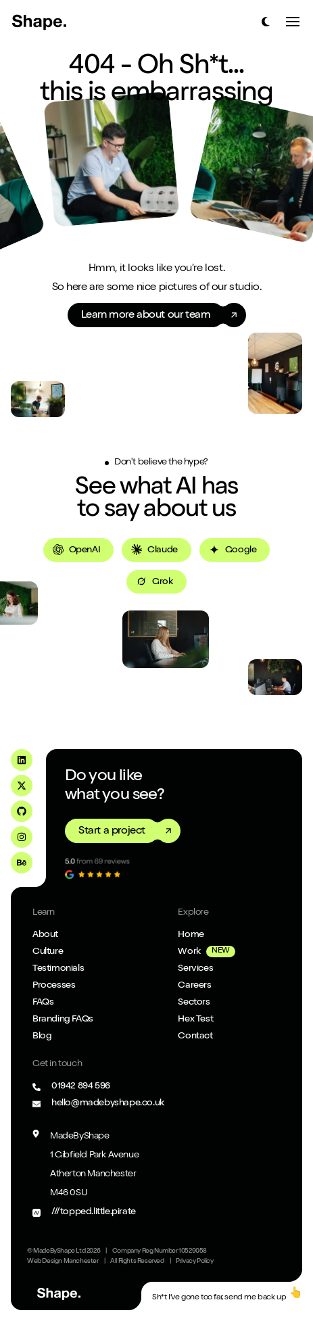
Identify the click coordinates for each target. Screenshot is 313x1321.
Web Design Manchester (63, 1261)
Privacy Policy (194, 1261)
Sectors (194, 1002)
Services (195, 969)
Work (189, 952)
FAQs (42, 1002)
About (45, 935)
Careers (194, 985)
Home (190, 935)
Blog (41, 1036)
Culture (47, 952)
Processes (53, 985)
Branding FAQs (62, 1019)
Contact (195, 1036)
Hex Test (195, 1019)
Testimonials (58, 969)
